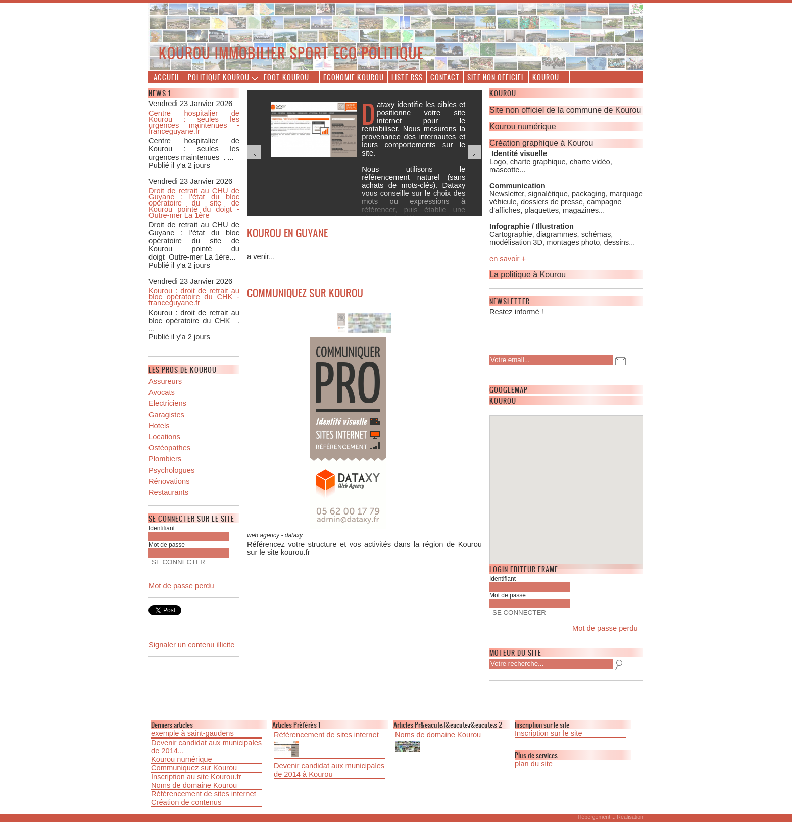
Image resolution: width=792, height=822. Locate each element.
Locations (164, 437)
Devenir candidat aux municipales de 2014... (206, 747)
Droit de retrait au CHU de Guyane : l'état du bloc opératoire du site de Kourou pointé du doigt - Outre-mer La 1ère (193, 203)
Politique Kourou (219, 77)
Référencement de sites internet (203, 794)
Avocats (161, 392)
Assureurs (165, 381)
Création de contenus (186, 802)
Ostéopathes (169, 448)
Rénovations (168, 481)
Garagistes (166, 414)
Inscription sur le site (548, 733)
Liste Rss (407, 77)
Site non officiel (496, 77)
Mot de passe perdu (181, 586)
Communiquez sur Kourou (194, 768)
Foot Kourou (286, 77)
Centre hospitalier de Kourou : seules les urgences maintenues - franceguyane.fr (193, 122)
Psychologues (171, 470)
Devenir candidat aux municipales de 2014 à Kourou (329, 770)
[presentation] (554, 332)
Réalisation (630, 817)
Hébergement (594, 817)
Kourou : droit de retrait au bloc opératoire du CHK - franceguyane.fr (193, 297)
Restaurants (168, 492)
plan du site (534, 764)
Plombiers (164, 459)
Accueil (167, 77)
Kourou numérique (181, 759)
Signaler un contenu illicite (191, 645)
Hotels (159, 426)
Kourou (545, 77)
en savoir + (507, 258)
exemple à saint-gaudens (192, 733)
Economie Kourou (353, 77)
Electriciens (167, 403)
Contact (445, 77)
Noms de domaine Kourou (194, 785)
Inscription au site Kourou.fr (196, 777)
